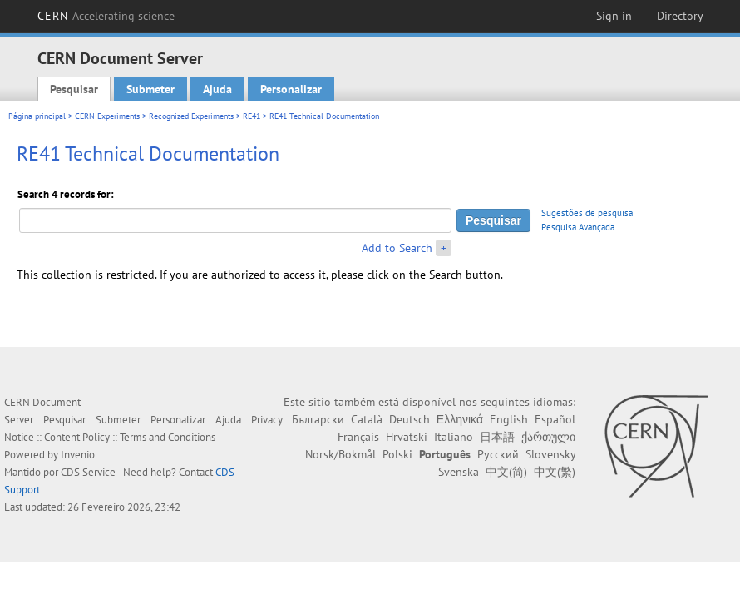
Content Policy (77, 437)
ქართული (548, 436)
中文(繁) (554, 471)
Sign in (614, 15)
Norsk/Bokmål (340, 454)
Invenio (78, 455)
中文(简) (506, 471)
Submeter (150, 89)
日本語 (497, 436)
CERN (106, 15)
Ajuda (217, 89)
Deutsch (409, 419)
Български (318, 419)
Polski (397, 454)
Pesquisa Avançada (577, 227)
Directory (680, 15)
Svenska (458, 471)
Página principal (37, 116)
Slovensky (550, 454)
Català (366, 419)
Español (555, 419)
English (509, 419)
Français (358, 436)
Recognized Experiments (191, 116)
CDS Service (88, 472)
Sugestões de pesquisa (587, 213)
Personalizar (291, 89)
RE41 (251, 116)
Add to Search (397, 247)
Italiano (453, 436)
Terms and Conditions (167, 437)
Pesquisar (74, 89)
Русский (498, 454)
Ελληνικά (460, 419)
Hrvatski (406, 436)
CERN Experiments (107, 116)
